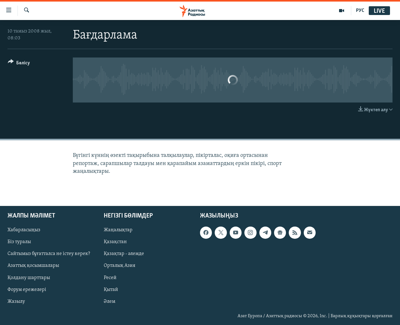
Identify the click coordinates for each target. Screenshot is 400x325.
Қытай (111, 289)
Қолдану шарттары (29, 277)
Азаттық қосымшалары (33, 265)
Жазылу (16, 301)
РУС (360, 10)
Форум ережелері (27, 289)
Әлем (109, 301)
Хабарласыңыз (24, 230)
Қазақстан (115, 241)
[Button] (19, 64)
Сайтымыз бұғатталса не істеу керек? (49, 253)
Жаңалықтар (118, 230)
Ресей (110, 277)
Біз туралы (19, 241)
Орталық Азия (119, 265)
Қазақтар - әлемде (124, 253)
